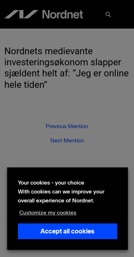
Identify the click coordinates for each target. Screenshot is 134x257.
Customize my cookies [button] (47, 212)
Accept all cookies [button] (67, 231)
